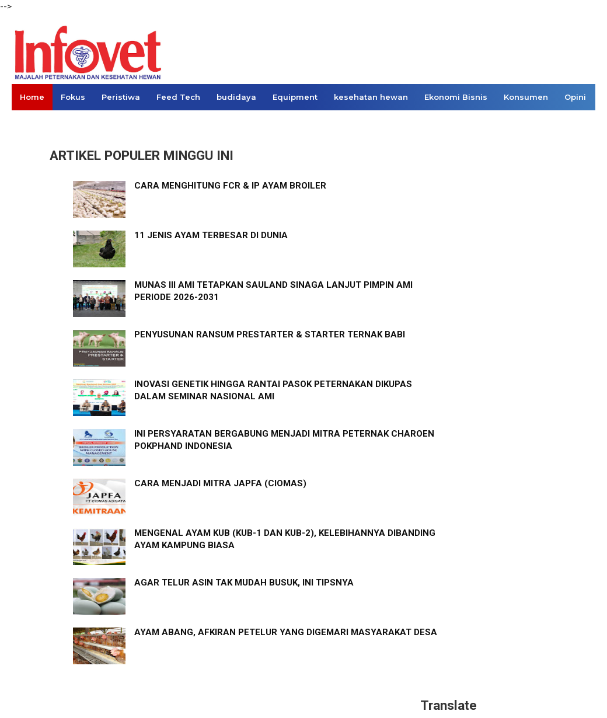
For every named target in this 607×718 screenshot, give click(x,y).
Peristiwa (121, 97)
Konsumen (526, 97)
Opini (575, 97)
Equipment (295, 97)
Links (30, 123)
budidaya (236, 97)
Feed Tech (178, 97)
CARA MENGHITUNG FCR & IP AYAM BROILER (230, 185)
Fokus (73, 97)
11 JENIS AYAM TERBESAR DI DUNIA (211, 235)
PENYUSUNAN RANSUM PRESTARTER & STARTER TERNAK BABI (269, 334)
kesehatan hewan (371, 97)
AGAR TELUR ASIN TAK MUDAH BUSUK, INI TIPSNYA (244, 582)
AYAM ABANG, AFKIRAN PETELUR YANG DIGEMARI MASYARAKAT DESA (285, 632)
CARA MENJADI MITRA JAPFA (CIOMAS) (220, 483)
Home (32, 97)
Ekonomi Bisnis (455, 97)
